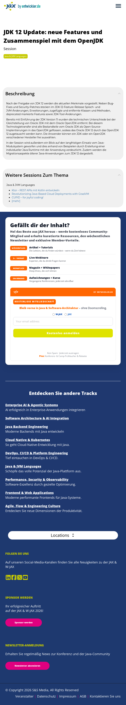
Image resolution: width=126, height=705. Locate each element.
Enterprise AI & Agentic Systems (31, 405)
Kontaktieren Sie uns (105, 696)
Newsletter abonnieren (27, 665)
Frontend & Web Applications (29, 493)
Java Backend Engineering (26, 426)
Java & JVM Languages (16, 56)
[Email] (63, 321)
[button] (63, 535)
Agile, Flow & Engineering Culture (32, 506)
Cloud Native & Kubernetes (27, 440)
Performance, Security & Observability (36, 479)
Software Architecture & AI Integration (37, 418)
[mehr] (16, 201)
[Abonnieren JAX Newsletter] (66, 314)
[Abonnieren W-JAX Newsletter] (53, 314)
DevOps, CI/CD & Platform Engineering (36, 453)
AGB (83, 696)
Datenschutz (46, 696)
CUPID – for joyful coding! (27, 197)
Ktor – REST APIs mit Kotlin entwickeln (36, 190)
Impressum (67, 696)
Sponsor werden (24, 622)
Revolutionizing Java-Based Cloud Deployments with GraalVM (50, 194)
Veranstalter (24, 696)
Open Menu (118, 6)
